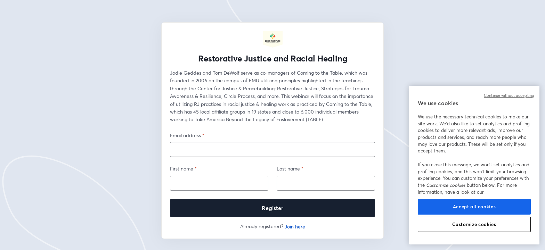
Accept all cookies (474, 206)
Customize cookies (474, 224)
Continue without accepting (509, 95)
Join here (295, 226)
